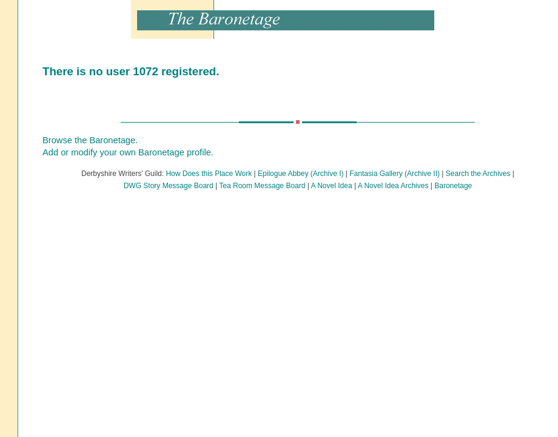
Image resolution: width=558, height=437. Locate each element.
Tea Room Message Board (262, 185)
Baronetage (453, 185)
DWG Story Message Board (168, 185)
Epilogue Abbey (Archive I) (300, 173)
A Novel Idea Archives (393, 185)
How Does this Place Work (209, 173)
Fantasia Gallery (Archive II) (394, 173)
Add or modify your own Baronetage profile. (127, 152)
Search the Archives (478, 173)
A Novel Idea (331, 185)
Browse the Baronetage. (90, 140)
